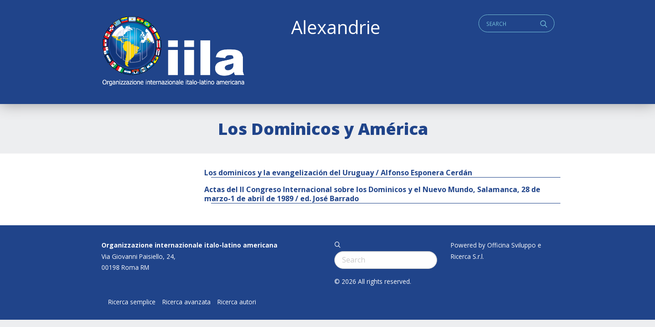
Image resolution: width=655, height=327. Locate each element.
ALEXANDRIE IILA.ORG (173, 52)
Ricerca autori (236, 302)
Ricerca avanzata (186, 302)
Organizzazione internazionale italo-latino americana (189, 245)
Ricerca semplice (132, 302)
